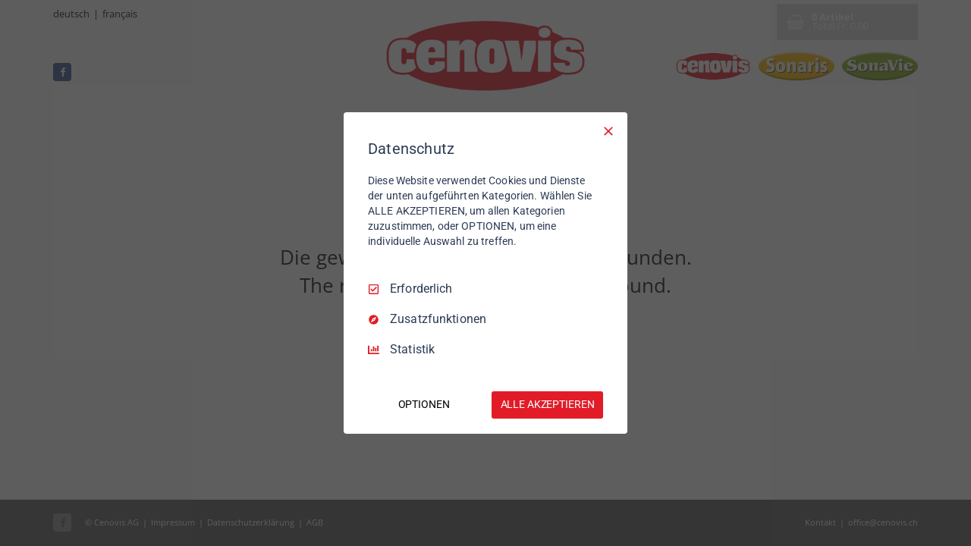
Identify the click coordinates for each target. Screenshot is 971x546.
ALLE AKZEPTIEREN (548, 404)
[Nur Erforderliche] (608, 131)
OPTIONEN (424, 404)
